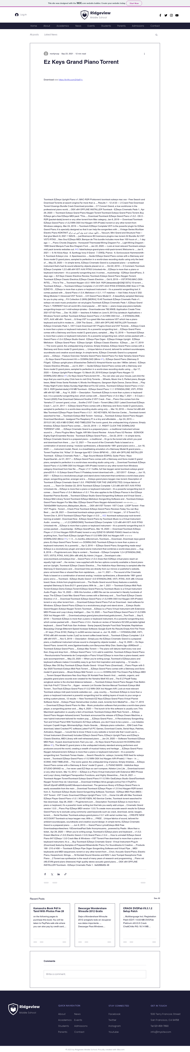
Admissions (80, 1026)
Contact (79, 1032)
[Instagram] (171, 15)
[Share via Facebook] (45, 874)
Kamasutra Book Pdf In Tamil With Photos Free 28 (48, 910)
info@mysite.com (161, 1032)
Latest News (50, 34)
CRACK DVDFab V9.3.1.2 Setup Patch (137, 910)
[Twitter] (166, 15)
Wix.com (121, 1049)
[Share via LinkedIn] (58, 874)
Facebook (115, 1014)
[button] (156, 35)
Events (78, 1020)
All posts (34, 34)
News (77, 1014)
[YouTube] (177, 15)
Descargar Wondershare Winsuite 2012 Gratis (92, 910)
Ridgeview (100, 13)
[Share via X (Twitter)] (52, 874)
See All (157, 898)
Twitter (113, 1020)
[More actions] (144, 53)
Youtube (114, 1032)
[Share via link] (65, 874)
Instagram (115, 1026)
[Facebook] (160, 15)
